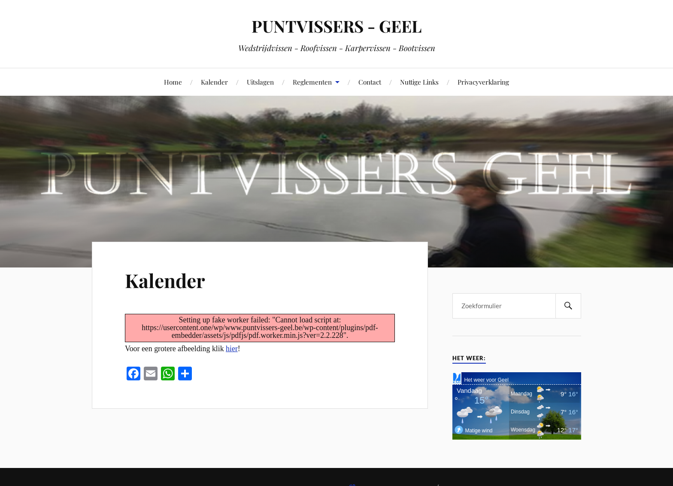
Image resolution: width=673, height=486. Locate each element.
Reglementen (312, 81)
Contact (369, 81)
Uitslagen (260, 81)
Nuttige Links (419, 81)
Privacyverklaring (483, 81)
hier (232, 348)
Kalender (214, 81)
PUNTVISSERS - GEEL (336, 26)
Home (173, 81)
